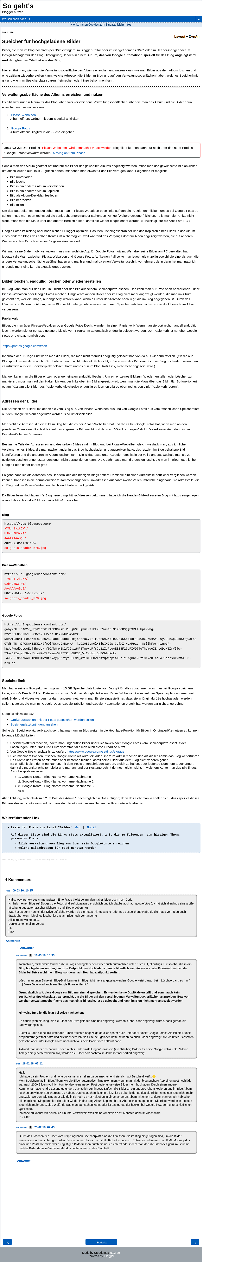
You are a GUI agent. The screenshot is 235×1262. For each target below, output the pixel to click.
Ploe (8, 891)
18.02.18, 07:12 (33, 1063)
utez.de (115, 1252)
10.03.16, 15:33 (44, 955)
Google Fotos (20, 128)
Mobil (91, 827)
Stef (18, 1064)
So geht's (18, 6)
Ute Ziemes (21, 955)
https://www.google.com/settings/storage (96, 751)
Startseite (102, 1242)
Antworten (13, 940)
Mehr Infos (124, 24)
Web (77, 827)
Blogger (109, 1256)
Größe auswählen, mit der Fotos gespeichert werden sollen (52, 719)
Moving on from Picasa (69, 153)
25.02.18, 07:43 (44, 1127)
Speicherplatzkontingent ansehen (34, 724)
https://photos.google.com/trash (25, 346)
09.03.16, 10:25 (23, 890)
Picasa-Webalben (23, 115)
